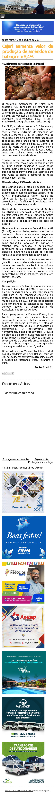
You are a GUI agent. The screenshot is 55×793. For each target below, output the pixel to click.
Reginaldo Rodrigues (32, 63)
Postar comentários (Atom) (27, 467)
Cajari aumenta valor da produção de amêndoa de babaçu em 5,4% (27, 51)
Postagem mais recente (15, 459)
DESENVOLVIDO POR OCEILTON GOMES (19, 791)
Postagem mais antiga (40, 462)
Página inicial (41, 459)
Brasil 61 (48, 367)
